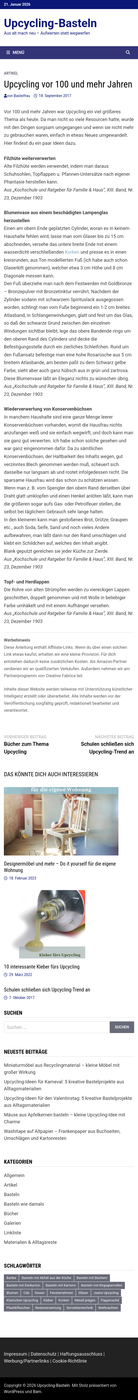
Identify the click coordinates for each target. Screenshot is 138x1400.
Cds (26, 1293)
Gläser (83, 1293)
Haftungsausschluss (81, 1354)
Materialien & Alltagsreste (30, 1242)
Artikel (11, 73)
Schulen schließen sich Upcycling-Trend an (47, 990)
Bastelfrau (22, 96)
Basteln (11, 1194)
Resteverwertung (48, 1308)
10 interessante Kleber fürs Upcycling (42, 967)
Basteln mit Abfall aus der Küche (46, 1278)
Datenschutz (43, 1354)
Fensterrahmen (61, 1293)
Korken (72, 252)
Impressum (15, 1354)
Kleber (48, 1300)
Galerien (12, 1223)
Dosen (40, 1293)
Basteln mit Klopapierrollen (101, 1285)
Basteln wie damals (24, 1204)
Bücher (11, 1213)
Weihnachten (108, 1308)
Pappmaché (110, 1300)
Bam (37, 1391)
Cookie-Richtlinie (70, 1361)
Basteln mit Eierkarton (23, 1285)
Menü (15, 52)
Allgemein (14, 1175)
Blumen (12, 1293)
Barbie (11, 1278)
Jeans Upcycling (106, 1293)
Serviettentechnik (79, 1308)
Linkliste (12, 1232)
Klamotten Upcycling (22, 1300)
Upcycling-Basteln (50, 23)
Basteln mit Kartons (61, 1285)
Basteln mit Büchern (92, 1278)
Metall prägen (85, 1300)
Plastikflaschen (18, 1308)
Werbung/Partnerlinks (26, 1361)
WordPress (14, 1391)
